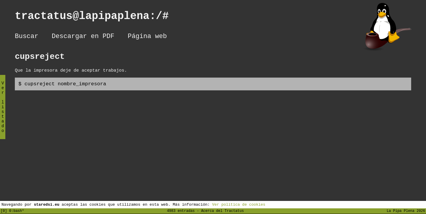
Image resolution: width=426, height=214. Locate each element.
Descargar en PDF (83, 37)
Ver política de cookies (238, 204)
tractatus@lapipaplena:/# (98, 17)
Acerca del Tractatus (222, 210)
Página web (147, 37)
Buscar (26, 37)
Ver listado (2, 112)
